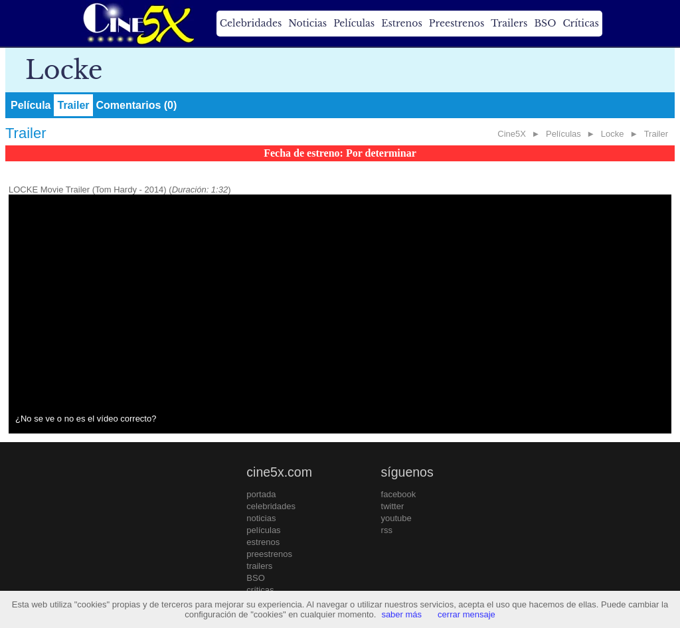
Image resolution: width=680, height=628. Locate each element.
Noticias (307, 23)
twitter (392, 506)
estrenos (263, 542)
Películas (354, 23)
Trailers (509, 23)
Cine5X (511, 134)
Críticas (580, 23)
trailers (259, 566)
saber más (401, 614)
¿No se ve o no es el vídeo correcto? (85, 419)
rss (386, 530)
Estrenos (401, 23)
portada (261, 494)
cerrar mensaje (466, 614)
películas (263, 530)
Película (30, 105)
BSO (545, 23)
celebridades (271, 506)
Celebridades (251, 23)
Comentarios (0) (136, 105)
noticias (261, 518)
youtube (396, 518)
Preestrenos (457, 23)
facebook (398, 494)
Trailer (73, 105)
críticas (260, 590)
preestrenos (269, 554)
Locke (612, 134)
